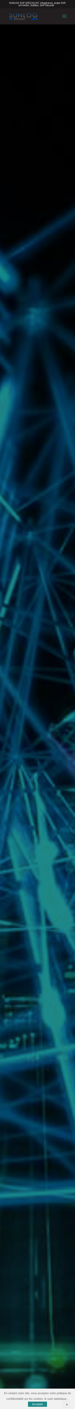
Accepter (37, 1404)
